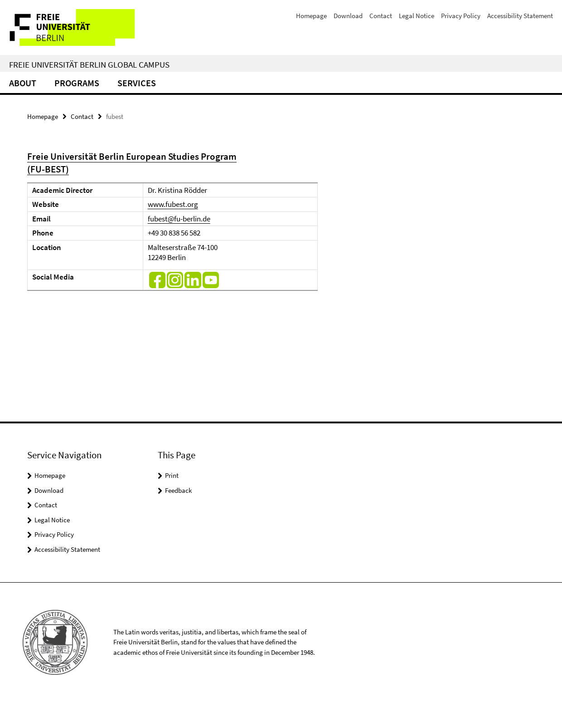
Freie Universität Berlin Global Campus (89, 64)
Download (348, 15)
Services (136, 82)
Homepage (311, 15)
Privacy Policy (460, 15)
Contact (380, 15)
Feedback (178, 490)
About (22, 82)
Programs (76, 82)
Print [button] (172, 475)
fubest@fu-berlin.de (179, 219)
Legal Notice (416, 15)
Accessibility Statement (520, 15)
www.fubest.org (173, 204)
